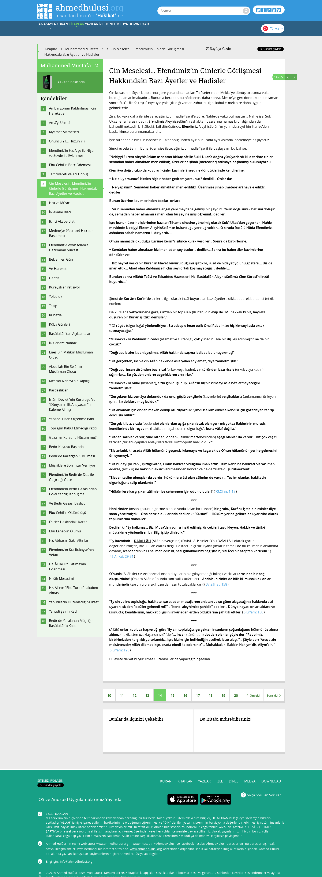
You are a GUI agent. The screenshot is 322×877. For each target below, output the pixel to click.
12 (134, 695)
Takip (53, 305)
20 (236, 695)
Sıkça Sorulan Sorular (264, 787)
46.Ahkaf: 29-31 (122, 556)
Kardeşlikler (58, 390)
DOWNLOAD (233, 30)
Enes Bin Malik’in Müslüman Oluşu (71, 355)
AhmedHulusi (215, 836)
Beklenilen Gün (61, 259)
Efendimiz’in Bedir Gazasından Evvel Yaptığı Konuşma (73, 491)
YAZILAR (129, 30)
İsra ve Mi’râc (59, 202)
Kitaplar (51, 49)
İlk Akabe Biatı (60, 212)
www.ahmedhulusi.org (112, 836)
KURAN (77, 30)
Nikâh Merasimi (61, 578)
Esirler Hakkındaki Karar (68, 522)
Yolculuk (55, 296)
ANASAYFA (50, 30)
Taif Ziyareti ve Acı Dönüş (69, 174)
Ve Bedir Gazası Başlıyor (68, 503)
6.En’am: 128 (119, 650)
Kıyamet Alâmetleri (64, 132)
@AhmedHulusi (164, 836)
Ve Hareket (58, 268)
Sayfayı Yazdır (218, 48)
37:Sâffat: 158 (216, 584)
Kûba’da (55, 315)
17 (198, 695)
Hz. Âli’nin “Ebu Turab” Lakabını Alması (73, 590)
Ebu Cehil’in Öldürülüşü (67, 512)
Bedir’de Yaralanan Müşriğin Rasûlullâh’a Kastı (71, 623)
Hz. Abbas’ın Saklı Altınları (69, 540)
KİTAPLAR (103, 30)
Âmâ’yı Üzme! (59, 122)
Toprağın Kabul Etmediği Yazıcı (73, 428)
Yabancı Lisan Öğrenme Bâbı (71, 419)
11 (122, 695)
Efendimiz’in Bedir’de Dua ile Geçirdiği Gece (71, 477)
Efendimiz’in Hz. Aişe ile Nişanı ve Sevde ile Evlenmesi (72, 153)
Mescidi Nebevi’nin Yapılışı (69, 381)
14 (160, 695)
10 (109, 695)
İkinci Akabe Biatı (62, 221)
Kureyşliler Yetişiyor (64, 287)
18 (211, 695)
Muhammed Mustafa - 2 (84, 49)
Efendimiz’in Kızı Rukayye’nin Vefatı (71, 552)
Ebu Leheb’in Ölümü (65, 531)
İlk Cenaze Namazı (63, 343)
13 (147, 695)
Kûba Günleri (59, 324)
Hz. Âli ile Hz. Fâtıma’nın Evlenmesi (67, 566)
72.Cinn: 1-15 (225, 491)
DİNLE (181, 30)
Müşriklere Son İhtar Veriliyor (72, 465)
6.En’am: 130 (253, 612)
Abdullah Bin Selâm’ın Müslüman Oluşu (66, 369)
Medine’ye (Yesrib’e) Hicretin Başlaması (71, 233)
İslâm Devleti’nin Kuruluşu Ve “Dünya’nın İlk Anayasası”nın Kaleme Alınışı (72, 404)
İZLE (155, 30)
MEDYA (207, 30)
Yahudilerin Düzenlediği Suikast (74, 602)
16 (185, 695)
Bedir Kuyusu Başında (66, 446)
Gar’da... (55, 278)
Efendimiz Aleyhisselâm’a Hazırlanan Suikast (68, 247)
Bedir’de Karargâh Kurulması (72, 456)
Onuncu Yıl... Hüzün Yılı (67, 141)
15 (173, 695)
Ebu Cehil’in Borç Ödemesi (70, 164)
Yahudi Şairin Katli (63, 611)
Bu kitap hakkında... (64, 82)
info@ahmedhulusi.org (76, 853)
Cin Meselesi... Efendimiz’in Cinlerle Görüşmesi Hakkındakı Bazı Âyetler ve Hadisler (73, 188)
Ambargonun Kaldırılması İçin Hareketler (72, 111)
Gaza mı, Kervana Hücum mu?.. (73, 437)
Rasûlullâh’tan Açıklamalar (70, 333)
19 (223, 695)
